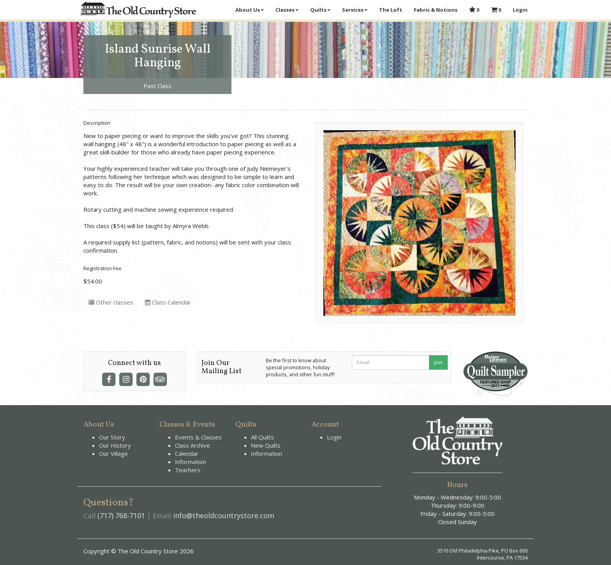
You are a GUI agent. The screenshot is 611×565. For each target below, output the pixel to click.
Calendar (186, 453)
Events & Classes (198, 437)
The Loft (390, 9)
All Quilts (262, 437)
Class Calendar (168, 302)
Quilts (320, 9)
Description (96, 122)
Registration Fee (102, 268)
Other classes (110, 302)
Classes (286, 9)
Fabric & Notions (435, 9)
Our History (115, 445)
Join (438, 362)
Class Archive (192, 445)
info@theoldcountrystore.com (223, 515)
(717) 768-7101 (121, 515)
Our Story (112, 437)
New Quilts (266, 445)
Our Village (113, 453)
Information (190, 462)
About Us (249, 9)
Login (520, 9)
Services (354, 9)
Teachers (187, 470)
